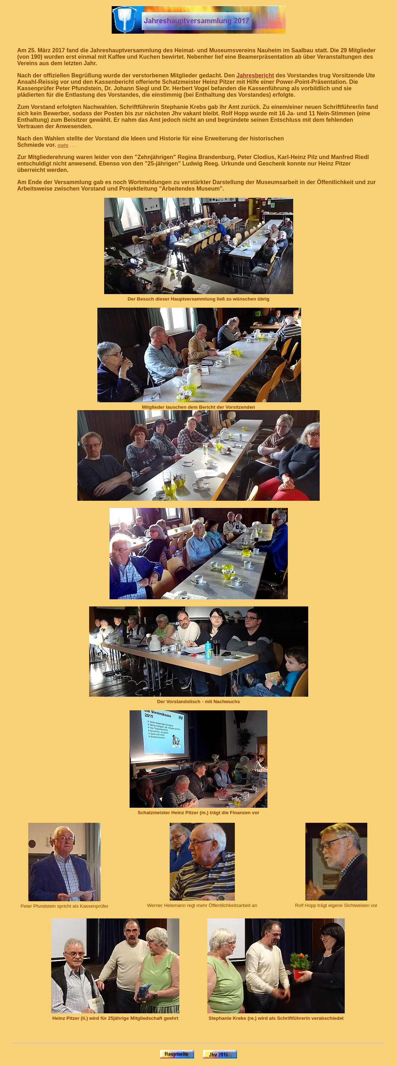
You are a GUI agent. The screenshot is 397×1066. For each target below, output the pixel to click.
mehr (63, 145)
